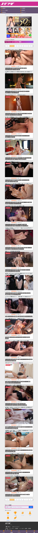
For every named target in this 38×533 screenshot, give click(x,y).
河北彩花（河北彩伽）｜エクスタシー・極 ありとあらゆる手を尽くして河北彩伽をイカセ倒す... (18, 228)
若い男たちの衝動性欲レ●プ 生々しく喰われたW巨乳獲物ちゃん (17, 117)
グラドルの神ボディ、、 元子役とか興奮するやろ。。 (15, 139)
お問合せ (8, 526)
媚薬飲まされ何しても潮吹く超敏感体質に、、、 (14, 385)
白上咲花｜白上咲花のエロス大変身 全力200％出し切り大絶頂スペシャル (18, 72)
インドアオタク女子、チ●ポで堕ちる (12, 476)
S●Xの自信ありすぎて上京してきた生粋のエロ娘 (14, 206)
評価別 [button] (3, 8)
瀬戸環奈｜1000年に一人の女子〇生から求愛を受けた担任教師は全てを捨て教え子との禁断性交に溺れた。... (18, 408)
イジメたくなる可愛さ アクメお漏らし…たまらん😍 (15, 453)
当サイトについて (15, 526)
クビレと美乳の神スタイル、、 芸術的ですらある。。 (15, 318)
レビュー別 (11, 528)
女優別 (26, 528)
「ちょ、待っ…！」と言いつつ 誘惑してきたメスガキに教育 (17, 340)
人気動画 (23, 8)
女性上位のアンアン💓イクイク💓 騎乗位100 (14, 363)
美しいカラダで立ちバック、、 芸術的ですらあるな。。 (16, 95)
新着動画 (4, 12)
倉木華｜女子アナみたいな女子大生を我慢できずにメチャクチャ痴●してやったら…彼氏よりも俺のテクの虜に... (19, 274)
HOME (6, 528)
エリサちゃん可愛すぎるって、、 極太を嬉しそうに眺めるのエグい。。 (18, 297)
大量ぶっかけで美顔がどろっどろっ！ (12, 161)
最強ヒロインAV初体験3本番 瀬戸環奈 (12, 251)
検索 (30, 507)
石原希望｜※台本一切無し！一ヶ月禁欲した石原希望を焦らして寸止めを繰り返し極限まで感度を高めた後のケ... (19, 431)
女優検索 (23, 10)
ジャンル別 (21, 528)
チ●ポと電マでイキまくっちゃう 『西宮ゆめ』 (14, 49)
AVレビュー (23, 12)
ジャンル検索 (5, 10)
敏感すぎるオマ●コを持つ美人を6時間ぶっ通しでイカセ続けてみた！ (18, 183)
